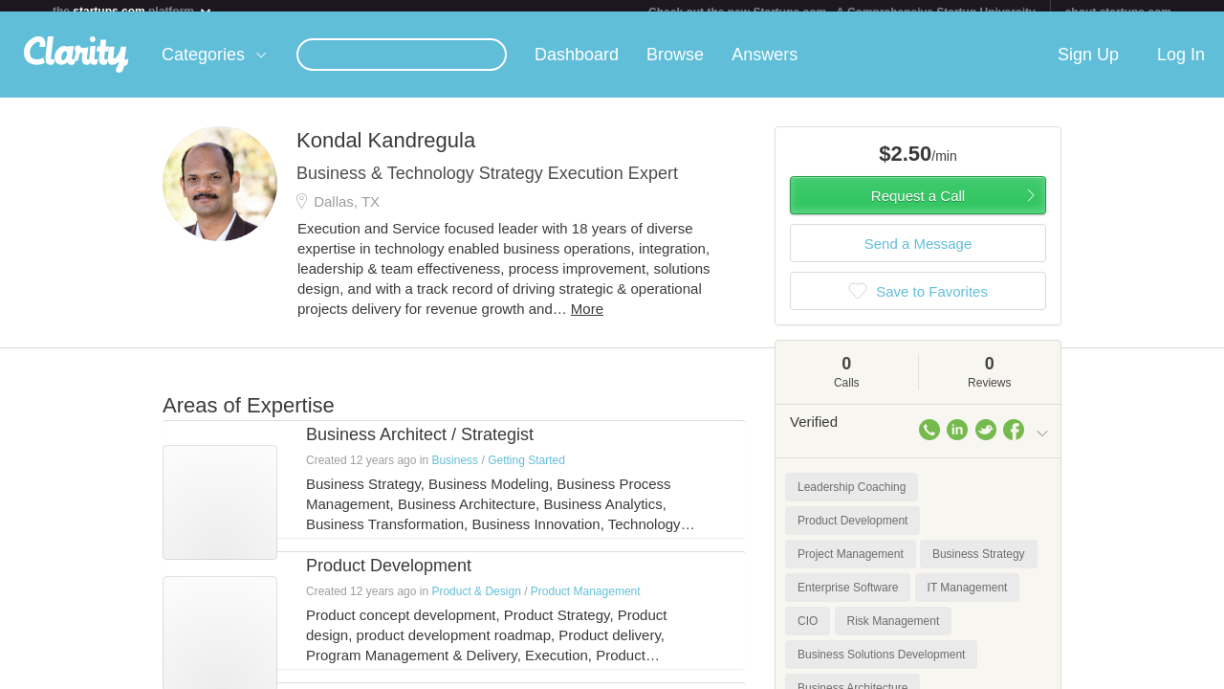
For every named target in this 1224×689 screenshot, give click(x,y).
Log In (1181, 66)
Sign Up (1088, 66)
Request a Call (918, 207)
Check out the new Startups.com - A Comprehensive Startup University (842, 12)
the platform (133, 11)
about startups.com (1118, 12)
